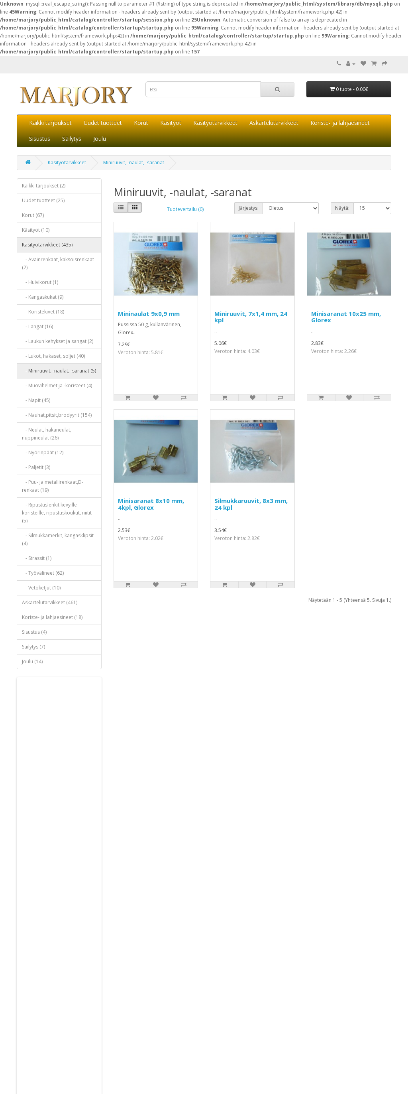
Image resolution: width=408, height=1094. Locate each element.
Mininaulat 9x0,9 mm (149, 313)
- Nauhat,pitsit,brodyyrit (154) (57, 415)
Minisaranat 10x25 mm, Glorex (346, 316)
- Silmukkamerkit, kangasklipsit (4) (58, 539)
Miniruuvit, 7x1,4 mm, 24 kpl (250, 316)
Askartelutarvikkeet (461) (49, 602)
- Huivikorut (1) (40, 282)
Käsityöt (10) (35, 230)
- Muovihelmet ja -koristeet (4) (57, 385)
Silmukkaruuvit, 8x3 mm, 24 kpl (251, 504)
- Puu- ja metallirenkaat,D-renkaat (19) (52, 486)
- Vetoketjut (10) (41, 587)
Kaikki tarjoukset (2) (43, 185)
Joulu (99, 138)
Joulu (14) (32, 661)
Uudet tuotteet (103, 122)
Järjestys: (249, 208)
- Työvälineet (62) (43, 573)
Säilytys (71, 138)
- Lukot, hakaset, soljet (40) (53, 356)
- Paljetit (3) (36, 467)
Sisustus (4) (34, 632)
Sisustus (39, 138)
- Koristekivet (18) (43, 311)
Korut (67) (33, 215)
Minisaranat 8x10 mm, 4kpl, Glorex (151, 504)
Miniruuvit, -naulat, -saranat (133, 162)
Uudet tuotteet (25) (43, 200)
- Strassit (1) (36, 558)
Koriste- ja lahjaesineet (340, 122)
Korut (141, 122)
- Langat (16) (37, 326)
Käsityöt (170, 122)
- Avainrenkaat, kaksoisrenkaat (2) (58, 263)
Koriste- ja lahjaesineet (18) (52, 617)
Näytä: (342, 208)
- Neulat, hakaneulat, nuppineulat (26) (46, 433)
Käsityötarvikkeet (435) (47, 244)
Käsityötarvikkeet (215, 122)
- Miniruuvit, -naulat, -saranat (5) (59, 370)
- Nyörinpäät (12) (42, 452)
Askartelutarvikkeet (273, 122)
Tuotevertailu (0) (185, 209)
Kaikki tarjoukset (50, 122)
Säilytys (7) (33, 646)
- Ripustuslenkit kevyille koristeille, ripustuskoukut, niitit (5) (57, 512)
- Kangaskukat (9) (42, 297)
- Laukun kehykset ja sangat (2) (57, 341)
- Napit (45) (36, 400)
